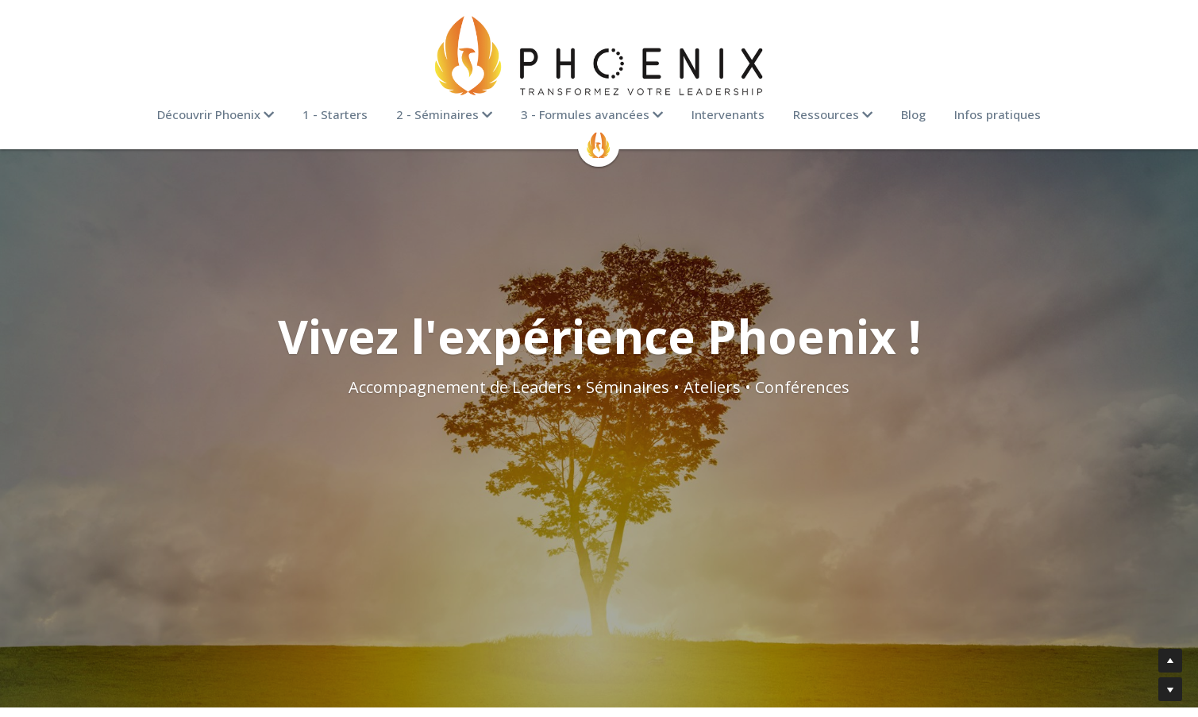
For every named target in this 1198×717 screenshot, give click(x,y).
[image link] (599, 55)
